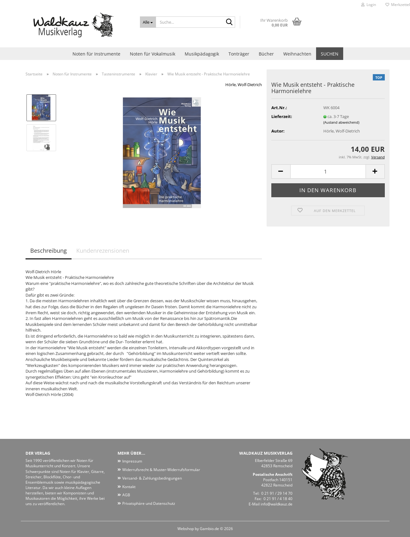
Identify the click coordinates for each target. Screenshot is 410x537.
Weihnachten (297, 54)
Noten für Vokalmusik (152, 54)
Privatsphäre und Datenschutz (148, 503)
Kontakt (129, 486)
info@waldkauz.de (276, 504)
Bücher (266, 54)
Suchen (329, 54)
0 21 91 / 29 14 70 (276, 493)
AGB (126, 495)
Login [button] (368, 4)
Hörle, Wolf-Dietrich (243, 84)
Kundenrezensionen (102, 250)
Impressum (132, 461)
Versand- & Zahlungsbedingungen (152, 478)
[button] (280, 171)
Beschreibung (48, 250)
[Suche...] (148, 22)
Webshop (185, 528)
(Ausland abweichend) (341, 122)
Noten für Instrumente (96, 54)
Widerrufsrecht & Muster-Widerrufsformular (161, 469)
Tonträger (238, 54)
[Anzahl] (328, 171)
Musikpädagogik (202, 54)
